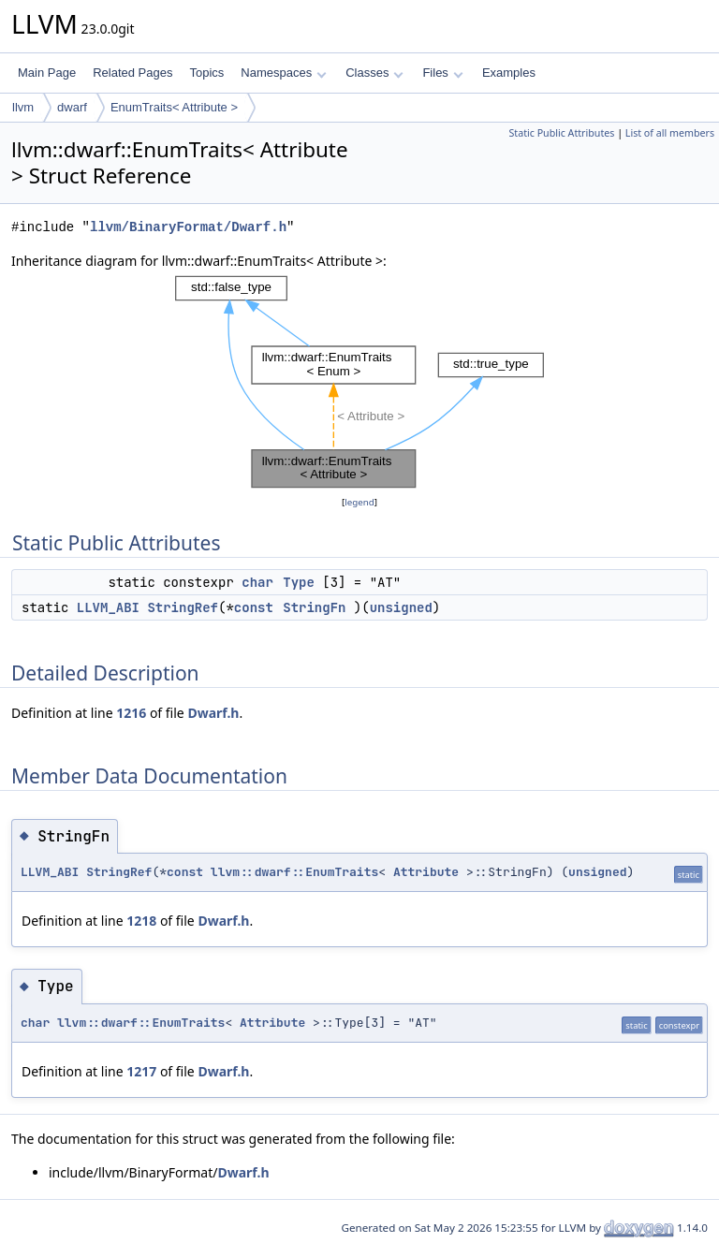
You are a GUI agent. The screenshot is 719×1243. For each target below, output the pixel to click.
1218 (141, 920)
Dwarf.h (213, 713)
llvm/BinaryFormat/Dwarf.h (188, 227)
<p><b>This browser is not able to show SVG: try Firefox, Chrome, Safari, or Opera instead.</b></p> (359, 381)
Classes (374, 73)
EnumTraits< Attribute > (174, 107)
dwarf (72, 107)
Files (442, 73)
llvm (23, 107)
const (253, 607)
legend (359, 502)
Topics (206, 73)
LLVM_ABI (108, 607)
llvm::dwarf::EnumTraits (294, 872)
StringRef (182, 607)
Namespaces (283, 73)
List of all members (669, 132)
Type (299, 582)
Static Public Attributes (561, 132)
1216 (131, 713)
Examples (509, 73)
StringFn (314, 607)
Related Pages (132, 73)
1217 (141, 1071)
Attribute (426, 872)
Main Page (47, 73)
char (257, 582)
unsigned (401, 607)
